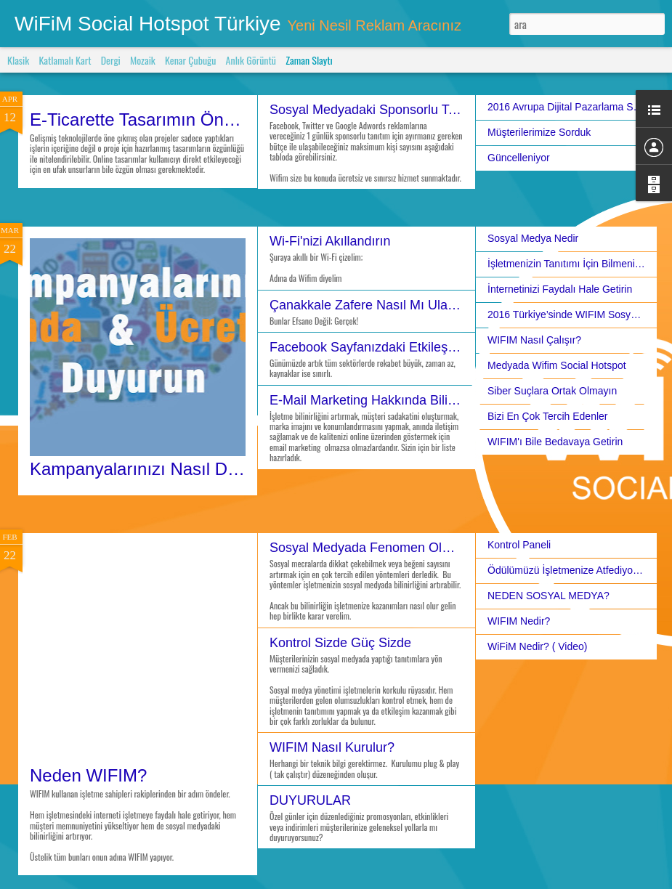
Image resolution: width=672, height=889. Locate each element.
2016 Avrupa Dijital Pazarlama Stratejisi (576, 107)
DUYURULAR (310, 800)
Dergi (111, 60)
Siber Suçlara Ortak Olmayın (552, 391)
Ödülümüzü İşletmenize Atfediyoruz (567, 570)
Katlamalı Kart (65, 60)
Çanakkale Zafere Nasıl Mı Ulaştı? (369, 305)
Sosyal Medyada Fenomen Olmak (368, 547)
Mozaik (142, 60)
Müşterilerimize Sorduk (539, 132)
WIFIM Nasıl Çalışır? (534, 340)
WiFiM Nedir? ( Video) (537, 646)
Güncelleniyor (518, 157)
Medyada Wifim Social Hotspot (556, 365)
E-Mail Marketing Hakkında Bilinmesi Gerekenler (410, 400)
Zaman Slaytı (309, 60)
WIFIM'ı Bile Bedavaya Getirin (555, 441)
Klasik (18, 60)
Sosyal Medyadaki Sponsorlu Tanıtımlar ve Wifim (411, 109)
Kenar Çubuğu (190, 60)
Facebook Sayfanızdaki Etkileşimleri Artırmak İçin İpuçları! (437, 347)
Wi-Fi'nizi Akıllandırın (330, 241)
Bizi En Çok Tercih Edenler (547, 416)
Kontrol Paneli (519, 545)
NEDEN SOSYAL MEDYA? (548, 595)
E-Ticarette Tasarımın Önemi (140, 119)
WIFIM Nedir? (518, 621)
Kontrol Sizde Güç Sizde (340, 643)
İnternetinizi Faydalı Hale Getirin (559, 289)
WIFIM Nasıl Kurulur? (332, 747)
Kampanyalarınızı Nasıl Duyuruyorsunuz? (191, 469)
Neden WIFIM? (88, 775)
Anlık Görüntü (251, 60)
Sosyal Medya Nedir (532, 238)
